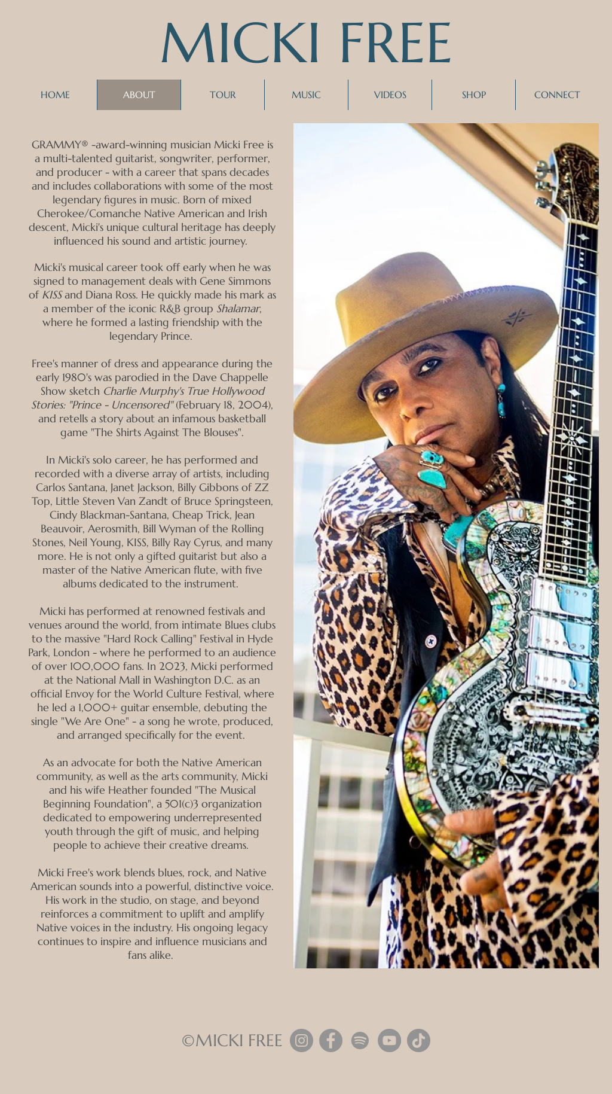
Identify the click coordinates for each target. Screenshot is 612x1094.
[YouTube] (389, 1040)
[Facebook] (330, 1040)
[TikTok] (418, 1040)
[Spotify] (360, 1040)
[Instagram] (301, 1040)
